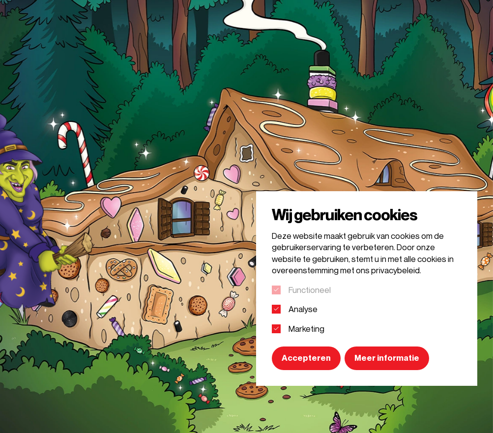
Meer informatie (386, 358)
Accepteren (306, 358)
